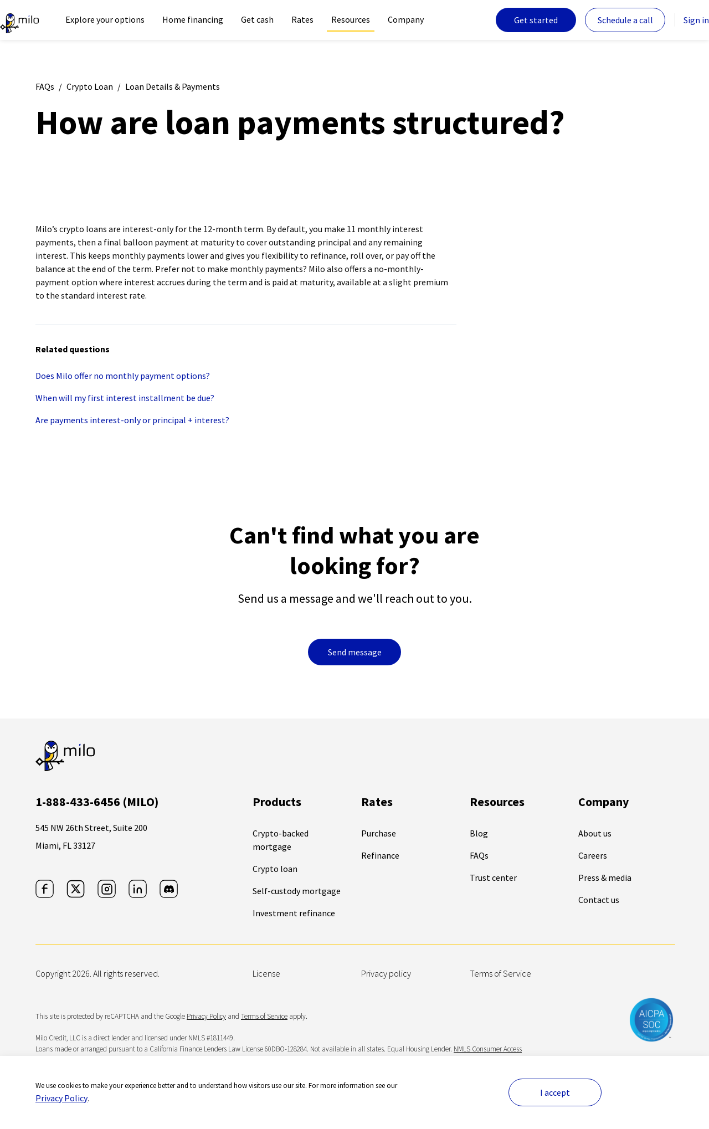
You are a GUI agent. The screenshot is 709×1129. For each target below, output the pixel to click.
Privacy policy (386, 973)
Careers (592, 855)
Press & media (604, 877)
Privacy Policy (206, 1016)
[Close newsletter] (213, 1102)
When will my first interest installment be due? (124, 397)
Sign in (696, 19)
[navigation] (105, 20)
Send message (355, 652)
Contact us (598, 899)
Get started (536, 19)
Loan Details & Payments (172, 86)
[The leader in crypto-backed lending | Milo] (19, 20)
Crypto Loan (89, 86)
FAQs (44, 86)
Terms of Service (500, 973)
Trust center (493, 877)
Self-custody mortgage (297, 890)
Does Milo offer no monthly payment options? (122, 375)
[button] (121, 1102)
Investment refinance (294, 912)
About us (595, 833)
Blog (479, 833)
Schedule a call (625, 19)
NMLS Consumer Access (488, 1049)
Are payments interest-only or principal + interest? (132, 419)
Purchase (378, 833)
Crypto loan (275, 868)
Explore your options (105, 19)
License (266, 973)
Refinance (380, 855)
